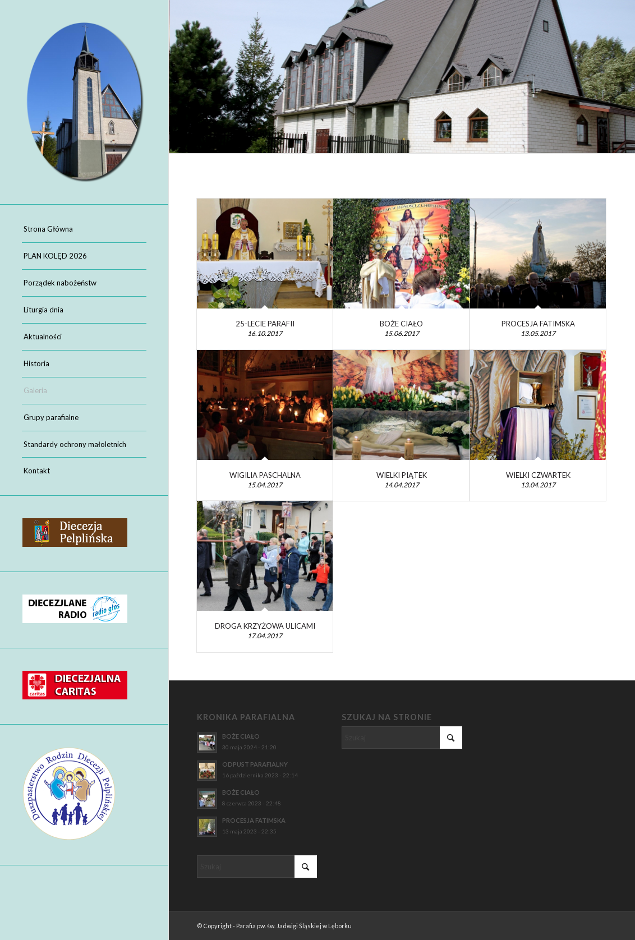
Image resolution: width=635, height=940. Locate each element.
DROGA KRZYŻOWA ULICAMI (265, 625)
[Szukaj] (257, 866)
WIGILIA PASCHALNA (265, 475)
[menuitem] (84, 229)
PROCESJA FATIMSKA (538, 323)
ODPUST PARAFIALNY (255, 764)
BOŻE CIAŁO (401, 323)
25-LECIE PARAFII (265, 323)
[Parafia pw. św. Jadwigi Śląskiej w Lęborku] (84, 102)
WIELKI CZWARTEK (538, 475)
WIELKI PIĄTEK (401, 475)
